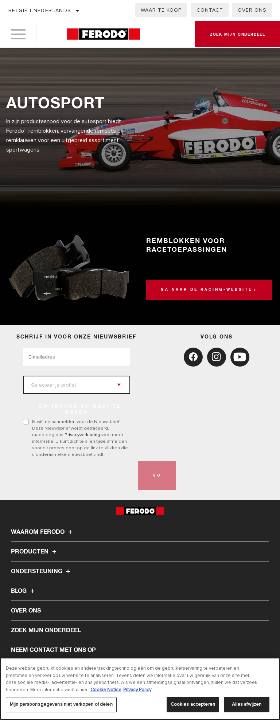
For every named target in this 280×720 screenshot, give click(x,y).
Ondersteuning (41, 571)
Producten (34, 552)
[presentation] (78, 475)
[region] (140, 689)
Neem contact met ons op (53, 650)
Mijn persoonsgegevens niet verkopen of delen (61, 704)
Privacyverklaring (82, 435)
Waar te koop (161, 10)
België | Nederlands (39, 10)
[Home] (103, 34)
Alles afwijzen (247, 704)
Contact (210, 10)
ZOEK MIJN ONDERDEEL (46, 630)
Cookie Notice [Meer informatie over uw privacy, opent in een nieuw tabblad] (105, 690)
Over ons (252, 10)
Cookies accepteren (193, 704)
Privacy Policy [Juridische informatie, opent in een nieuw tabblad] (137, 690)
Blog (23, 591)
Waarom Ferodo (42, 532)
